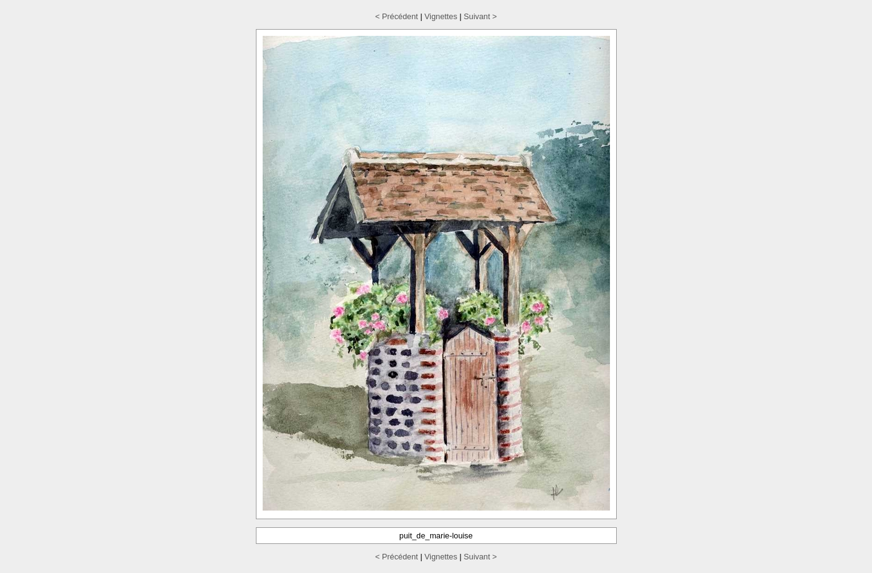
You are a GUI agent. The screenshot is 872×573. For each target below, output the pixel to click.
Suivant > (480, 16)
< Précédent (396, 16)
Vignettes (441, 16)
